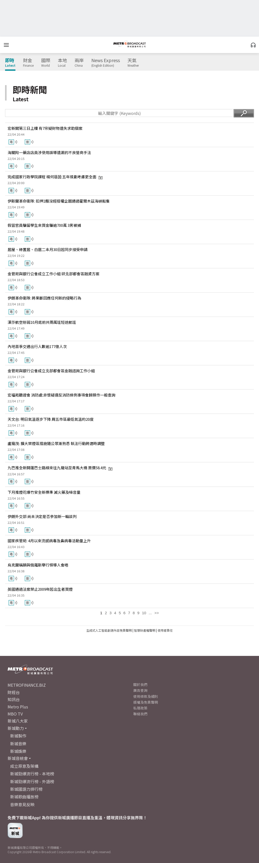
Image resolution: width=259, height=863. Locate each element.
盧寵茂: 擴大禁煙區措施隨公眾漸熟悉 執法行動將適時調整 (56, 443)
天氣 (133, 62)
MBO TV (15, 714)
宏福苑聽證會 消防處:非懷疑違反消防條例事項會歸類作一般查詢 (61, 395)
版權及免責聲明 (145, 702)
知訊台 (14, 699)
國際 (45, 62)
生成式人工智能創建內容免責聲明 (109, 630)
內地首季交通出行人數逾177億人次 (37, 346)
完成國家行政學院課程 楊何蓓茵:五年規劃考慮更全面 (55, 176)
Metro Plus (18, 707)
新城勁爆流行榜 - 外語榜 (32, 781)
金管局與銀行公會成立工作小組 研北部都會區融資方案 (53, 273)
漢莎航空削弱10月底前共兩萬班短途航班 (42, 322)
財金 (28, 62)
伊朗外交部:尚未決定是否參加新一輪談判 (42, 516)
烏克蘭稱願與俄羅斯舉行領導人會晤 (38, 565)
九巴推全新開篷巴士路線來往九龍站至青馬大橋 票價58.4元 (60, 467)
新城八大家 (18, 721)
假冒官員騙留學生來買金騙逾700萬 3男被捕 (44, 225)
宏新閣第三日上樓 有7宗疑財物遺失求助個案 (45, 128)
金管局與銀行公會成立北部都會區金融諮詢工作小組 (51, 370)
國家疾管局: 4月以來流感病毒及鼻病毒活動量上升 (49, 540)
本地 (62, 62)
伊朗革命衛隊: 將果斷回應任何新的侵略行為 (44, 298)
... (150, 613)
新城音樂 (18, 744)
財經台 (14, 692)
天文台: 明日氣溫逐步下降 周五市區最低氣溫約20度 (51, 419)
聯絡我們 (140, 713)
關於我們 (140, 684)
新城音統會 (18, 758)
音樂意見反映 (22, 804)
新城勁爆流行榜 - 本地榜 (32, 774)
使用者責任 (165, 630)
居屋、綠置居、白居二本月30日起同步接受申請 (48, 249)
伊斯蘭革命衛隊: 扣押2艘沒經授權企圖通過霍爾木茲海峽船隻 (59, 201)
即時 (10, 62)
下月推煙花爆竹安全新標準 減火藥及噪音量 (44, 492)
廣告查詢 (140, 690)
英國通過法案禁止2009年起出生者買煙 (40, 589)
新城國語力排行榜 (26, 789)
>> (156, 613)
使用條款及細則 (145, 696)
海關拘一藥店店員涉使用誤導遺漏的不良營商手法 (49, 152)
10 (144, 613)
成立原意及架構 (24, 766)
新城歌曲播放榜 (24, 797)
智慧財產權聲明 (144, 630)
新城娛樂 (18, 751)
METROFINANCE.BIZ (27, 685)
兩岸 (79, 62)
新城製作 (18, 736)
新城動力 (16, 728)
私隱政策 (140, 707)
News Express (105, 62)
